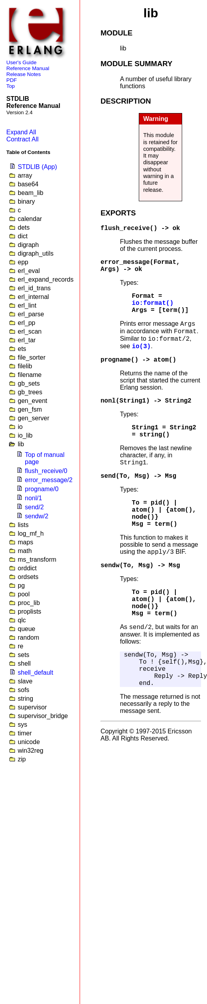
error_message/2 (49, 480)
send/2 (34, 507)
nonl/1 (33, 498)
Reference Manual (27, 68)
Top (10, 86)
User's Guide (21, 62)
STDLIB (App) (37, 166)
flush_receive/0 (46, 471)
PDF (11, 80)
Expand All (21, 132)
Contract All (22, 139)
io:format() (152, 303)
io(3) (141, 346)
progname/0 (41, 489)
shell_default (35, 672)
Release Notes (23, 74)
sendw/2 (36, 516)
